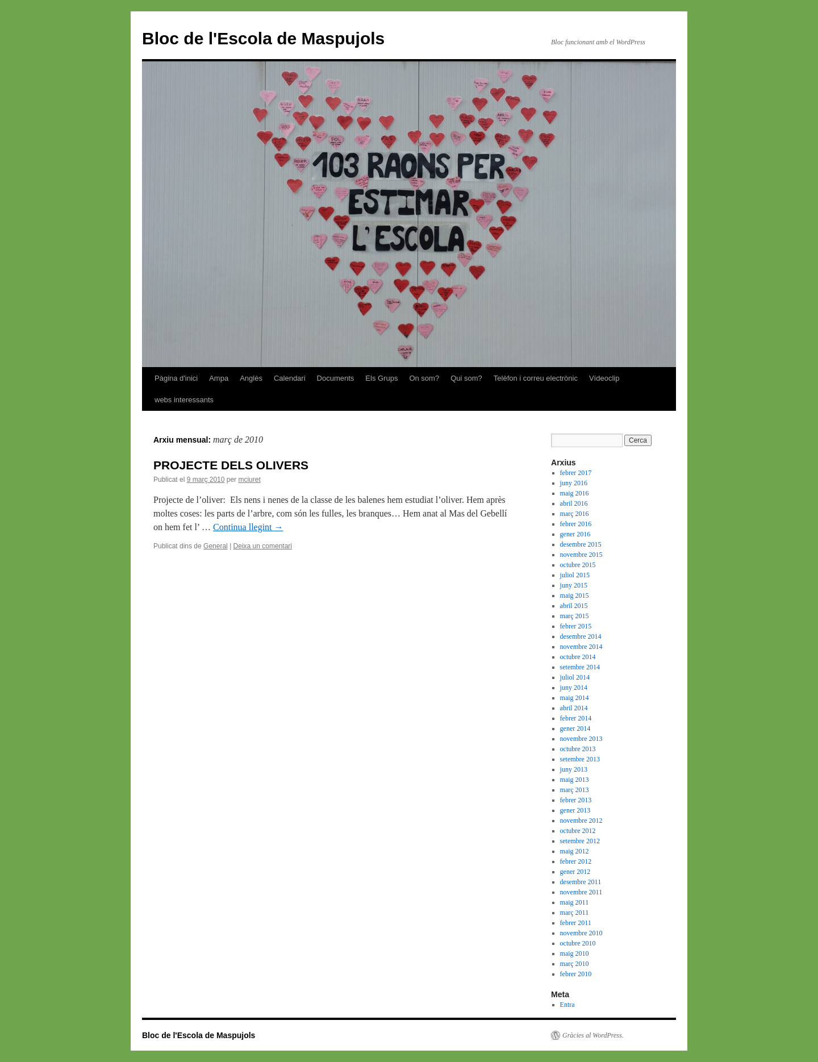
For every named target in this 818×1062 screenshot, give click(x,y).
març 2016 (574, 514)
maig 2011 (574, 902)
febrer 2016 (576, 524)
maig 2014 (574, 698)
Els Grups (381, 378)
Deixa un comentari (262, 546)
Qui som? (466, 378)
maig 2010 (574, 953)
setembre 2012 (580, 841)
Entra (567, 1005)
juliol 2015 (575, 575)
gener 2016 (575, 534)
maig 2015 (574, 595)
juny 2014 (573, 688)
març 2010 (574, 964)
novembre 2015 (581, 555)
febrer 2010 (576, 974)
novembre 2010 (581, 933)
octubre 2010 (578, 943)
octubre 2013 (578, 749)
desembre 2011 (581, 882)
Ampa (218, 378)
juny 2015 (573, 585)
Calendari (290, 378)
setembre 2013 (580, 759)
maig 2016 (574, 493)
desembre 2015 (581, 544)
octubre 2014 (578, 657)
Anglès (251, 378)
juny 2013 (573, 769)
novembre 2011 (581, 892)
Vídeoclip (604, 378)
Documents (335, 378)
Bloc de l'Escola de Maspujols (263, 38)
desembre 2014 (581, 636)
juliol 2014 (575, 677)
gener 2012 (575, 872)
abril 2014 (574, 708)
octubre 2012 (578, 831)
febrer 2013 (576, 800)
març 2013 (574, 790)
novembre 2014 (581, 647)
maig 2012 (574, 851)
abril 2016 (574, 503)
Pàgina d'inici (176, 378)
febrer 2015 (576, 626)
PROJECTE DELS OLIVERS (230, 465)
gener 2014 (575, 728)
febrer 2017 (576, 473)
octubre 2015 (578, 565)
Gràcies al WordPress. (593, 1035)
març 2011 (574, 913)
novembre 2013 (581, 739)
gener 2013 (575, 810)
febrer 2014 (576, 718)
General (215, 546)
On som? (424, 378)
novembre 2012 (581, 820)
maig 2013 (574, 780)
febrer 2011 (575, 923)
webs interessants (184, 399)
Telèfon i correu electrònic (536, 378)
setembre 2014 (580, 667)
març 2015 (574, 616)
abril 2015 (574, 606)
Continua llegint (248, 527)
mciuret (249, 480)
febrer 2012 (576, 861)
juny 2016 (573, 483)
